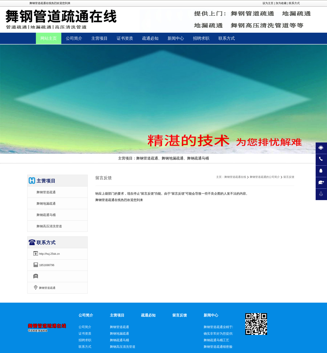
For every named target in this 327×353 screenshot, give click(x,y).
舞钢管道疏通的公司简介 (265, 177)
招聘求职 (85, 340)
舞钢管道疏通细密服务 (219, 346)
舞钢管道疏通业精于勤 (219, 327)
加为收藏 (281, 3)
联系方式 (294, 3)
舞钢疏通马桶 (46, 215)
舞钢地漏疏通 (46, 203)
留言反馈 (179, 315)
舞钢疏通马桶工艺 (216, 340)
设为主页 (268, 3)
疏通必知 (148, 315)
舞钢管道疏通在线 (235, 177)
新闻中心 (211, 315)
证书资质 (85, 333)
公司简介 (86, 315)
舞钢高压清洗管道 (49, 226)
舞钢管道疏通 (46, 192)
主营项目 (117, 315)
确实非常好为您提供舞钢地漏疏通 (227, 333)
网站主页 (48, 38)
